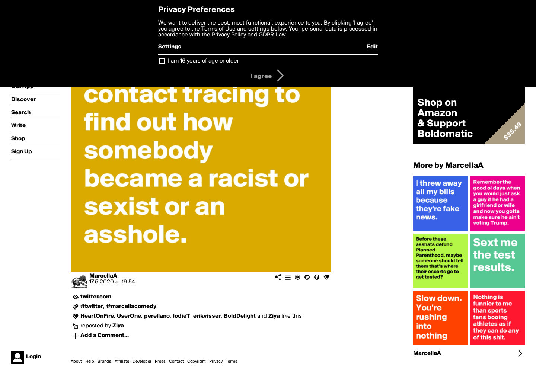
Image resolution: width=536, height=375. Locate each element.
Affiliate (122, 361)
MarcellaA (103, 276)
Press (160, 361)
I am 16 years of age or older (203, 61)
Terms (231, 361)
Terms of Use (218, 29)
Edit (372, 47)
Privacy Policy (229, 35)
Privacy (216, 361)
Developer (142, 361)
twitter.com (95, 297)
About (76, 361)
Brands (104, 361)
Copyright (196, 361)
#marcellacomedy (131, 307)
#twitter (91, 307)
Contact (176, 361)
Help (89, 361)
